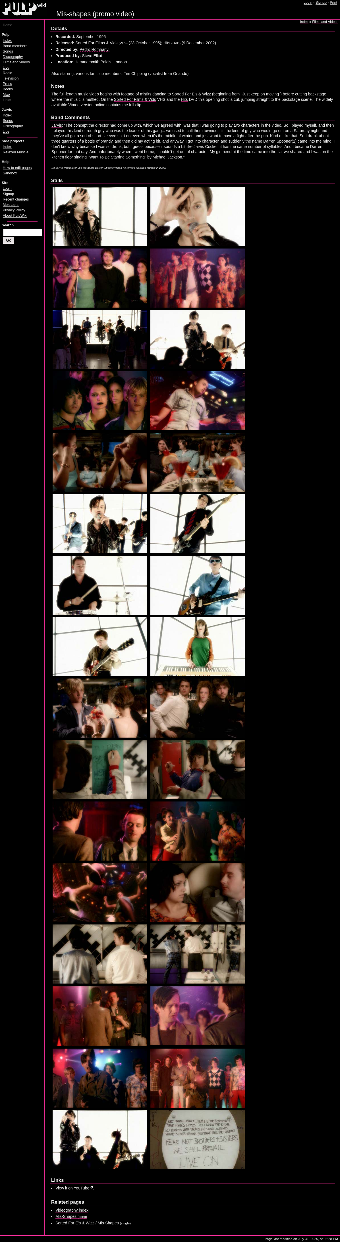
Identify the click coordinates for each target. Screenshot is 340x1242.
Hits (172, 43)
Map (6, 95)
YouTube (81, 1188)
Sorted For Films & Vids (101, 43)
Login (308, 3)
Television (11, 78)
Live (6, 68)
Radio (7, 73)
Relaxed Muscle (146, 167)
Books (8, 89)
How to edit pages (17, 168)
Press (7, 84)
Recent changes (16, 199)
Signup (321, 3)
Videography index (71, 1210)
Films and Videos (325, 22)
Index (304, 22)
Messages (11, 205)
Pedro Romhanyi (94, 49)
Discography (13, 57)
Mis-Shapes (71, 1216)
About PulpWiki (15, 216)
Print (333, 3)
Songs (8, 51)
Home (8, 25)
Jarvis (56, 125)
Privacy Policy (14, 210)
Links (7, 100)
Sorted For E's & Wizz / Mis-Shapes (93, 1223)
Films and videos (16, 62)
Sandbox (10, 173)
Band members (15, 46)
